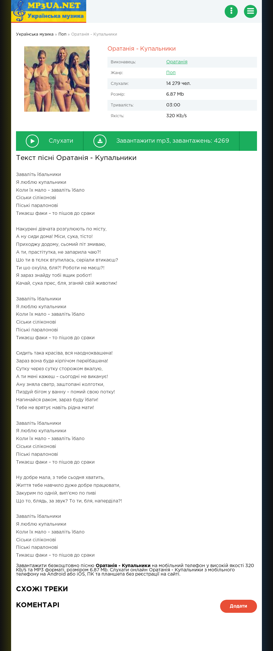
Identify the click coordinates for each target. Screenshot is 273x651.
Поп (171, 73)
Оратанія (176, 62)
